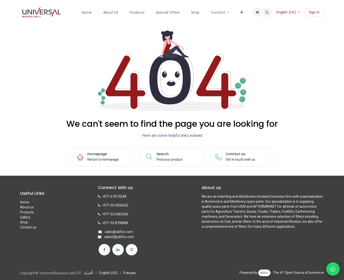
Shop (24, 222)
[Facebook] (104, 249)
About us (27, 207)
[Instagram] (131, 249)
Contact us (28, 227)
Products (27, 212)
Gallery (25, 217)
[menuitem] (86, 12)
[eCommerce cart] (257, 12)
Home (24, 202)
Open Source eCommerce (304, 273)
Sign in (314, 12)
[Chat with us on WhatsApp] (333, 269)
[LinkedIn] (118, 249)
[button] (267, 12)
